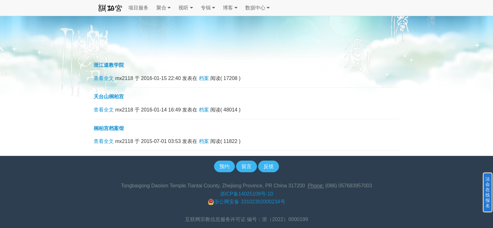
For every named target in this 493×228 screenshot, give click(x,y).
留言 (246, 166)
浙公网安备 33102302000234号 (246, 202)
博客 (230, 8)
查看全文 (104, 78)
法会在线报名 (487, 192)
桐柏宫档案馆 (109, 128)
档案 (204, 78)
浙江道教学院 (109, 65)
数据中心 (257, 8)
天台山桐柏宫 (109, 96)
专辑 (208, 8)
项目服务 (138, 7)
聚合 (163, 8)
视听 (185, 8)
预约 (224, 166)
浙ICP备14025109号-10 (246, 194)
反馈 (269, 166)
